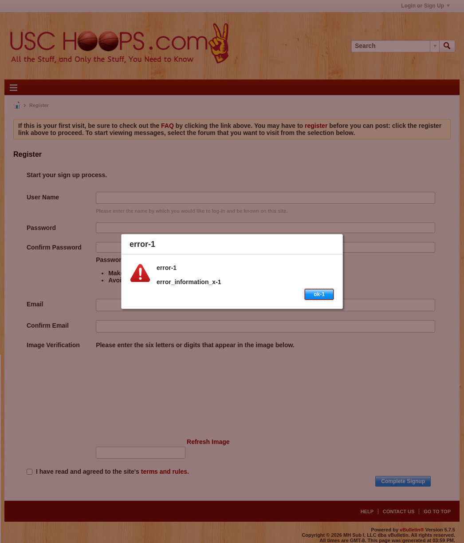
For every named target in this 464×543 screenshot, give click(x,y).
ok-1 (319, 294)
